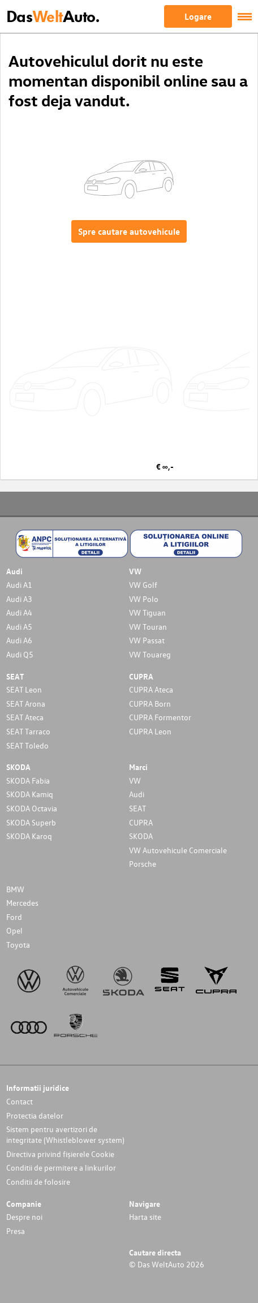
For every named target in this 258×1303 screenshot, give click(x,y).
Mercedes (22, 902)
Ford (14, 916)
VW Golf (143, 584)
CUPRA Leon (150, 731)
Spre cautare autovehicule (129, 231)
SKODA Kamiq (29, 794)
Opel (14, 930)
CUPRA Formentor (160, 717)
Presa (15, 1230)
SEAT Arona (25, 703)
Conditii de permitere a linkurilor (61, 1167)
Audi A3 (19, 599)
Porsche (142, 863)
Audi (136, 794)
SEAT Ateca (25, 717)
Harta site (145, 1216)
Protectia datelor (34, 1115)
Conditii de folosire (38, 1181)
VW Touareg (150, 654)
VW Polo (143, 599)
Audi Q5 (19, 654)
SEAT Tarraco (28, 731)
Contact (19, 1101)
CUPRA (141, 822)
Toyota (18, 944)
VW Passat (147, 640)
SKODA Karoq (29, 836)
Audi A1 (19, 584)
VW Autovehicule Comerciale (178, 850)
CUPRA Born (150, 703)
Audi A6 (19, 640)
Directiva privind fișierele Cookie (60, 1154)
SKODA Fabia (28, 780)
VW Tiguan (147, 612)
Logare (198, 16)
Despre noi (24, 1216)
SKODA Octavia (31, 808)
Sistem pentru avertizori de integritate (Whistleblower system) (65, 1134)
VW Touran (148, 626)
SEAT (137, 808)
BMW (15, 889)
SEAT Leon (24, 689)
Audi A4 (19, 612)
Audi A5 (19, 626)
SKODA (141, 836)
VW (135, 780)
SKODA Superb (31, 822)
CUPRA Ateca (151, 689)
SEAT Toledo (27, 745)
